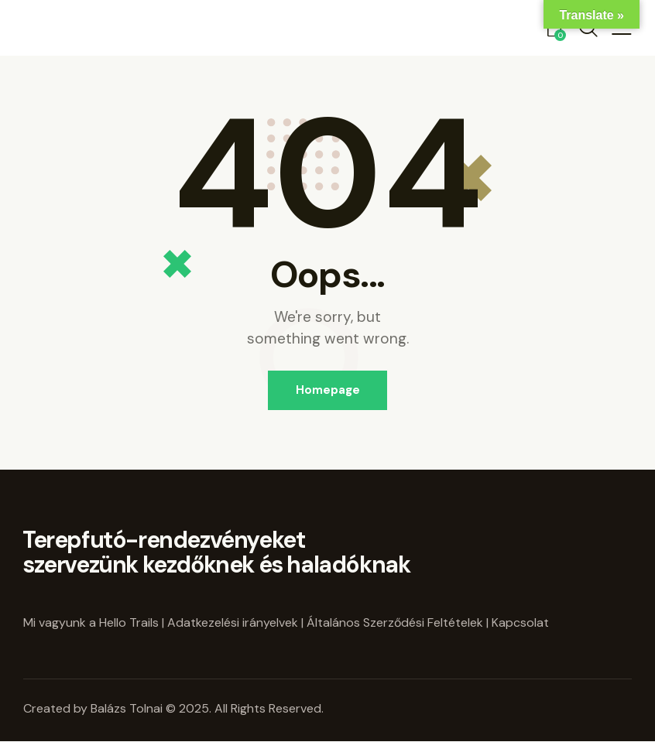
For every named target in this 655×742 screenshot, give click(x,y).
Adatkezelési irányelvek (232, 622)
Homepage (328, 390)
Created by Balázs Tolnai (94, 708)
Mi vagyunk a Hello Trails (91, 622)
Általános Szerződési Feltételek (395, 622)
